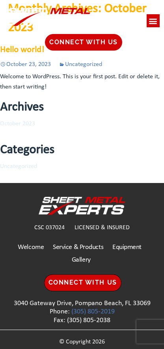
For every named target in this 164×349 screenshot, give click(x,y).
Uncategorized (83, 64)
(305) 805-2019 (93, 311)
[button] (153, 21)
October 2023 (17, 124)
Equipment (127, 247)
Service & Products (78, 247)
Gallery (81, 260)
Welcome (31, 247)
